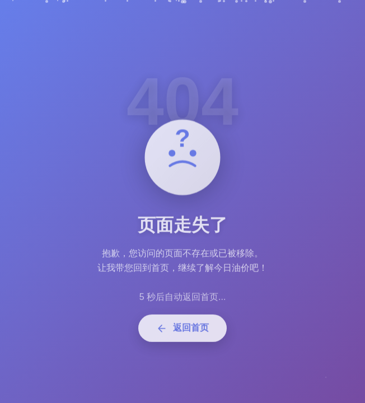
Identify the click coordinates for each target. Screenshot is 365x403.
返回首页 (182, 331)
